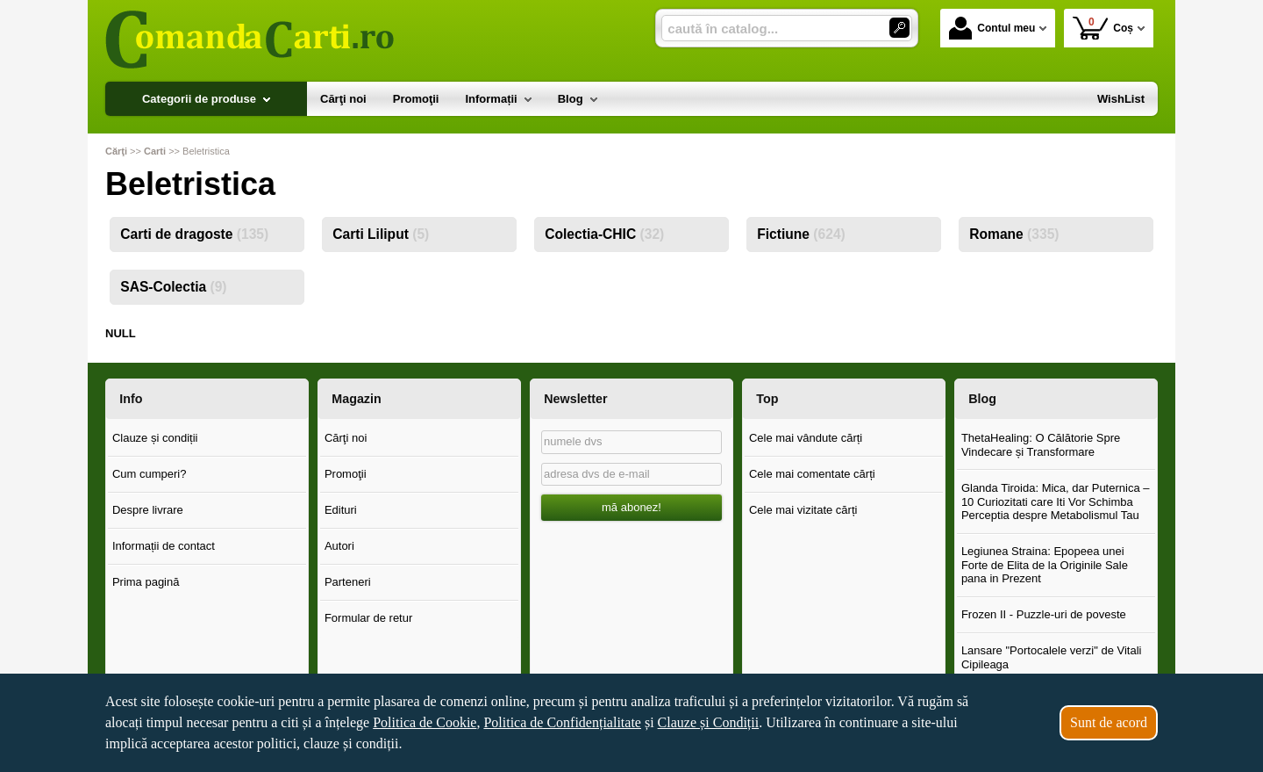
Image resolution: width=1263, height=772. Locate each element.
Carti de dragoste (194, 234)
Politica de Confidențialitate (562, 722)
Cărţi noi (346, 437)
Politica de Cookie (424, 722)
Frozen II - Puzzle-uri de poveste (1043, 614)
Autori (339, 545)
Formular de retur (368, 617)
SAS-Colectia (173, 286)
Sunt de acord (1108, 722)
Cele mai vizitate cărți (803, 509)
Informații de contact (163, 545)
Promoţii (346, 473)
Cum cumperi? (149, 473)
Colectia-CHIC (604, 234)
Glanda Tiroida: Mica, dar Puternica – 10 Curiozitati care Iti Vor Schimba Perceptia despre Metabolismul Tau (1055, 501)
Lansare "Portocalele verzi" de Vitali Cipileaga (1051, 657)
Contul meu (992, 28)
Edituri (341, 509)
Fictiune (801, 234)
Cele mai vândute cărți (805, 437)
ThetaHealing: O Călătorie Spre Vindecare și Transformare (1040, 444)
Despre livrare (147, 509)
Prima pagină (146, 581)
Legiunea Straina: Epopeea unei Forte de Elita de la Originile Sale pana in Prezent (1044, 565)
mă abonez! (631, 507)
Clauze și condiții (155, 437)
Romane (1014, 234)
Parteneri (348, 581)
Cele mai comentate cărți (812, 473)
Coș (1103, 28)
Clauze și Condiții (709, 722)
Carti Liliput (380, 234)
